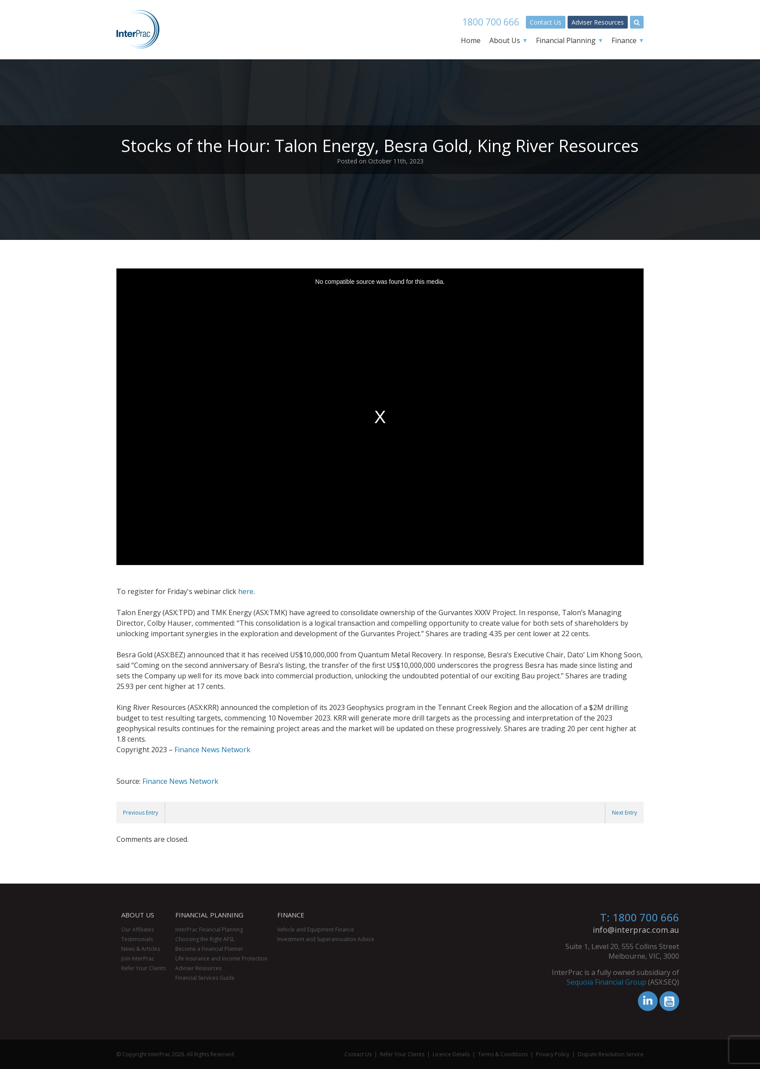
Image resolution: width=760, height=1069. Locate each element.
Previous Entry (140, 812)
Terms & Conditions (503, 1054)
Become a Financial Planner (209, 949)
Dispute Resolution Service (611, 1054)
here (245, 591)
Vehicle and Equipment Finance (315, 929)
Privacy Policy (552, 1054)
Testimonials (137, 939)
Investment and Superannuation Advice (325, 939)
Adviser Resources (598, 22)
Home (471, 40)
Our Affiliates (137, 929)
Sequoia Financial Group (716, 982)
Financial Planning (566, 40)
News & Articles (140, 949)
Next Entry (624, 812)
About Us (504, 40)
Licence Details (451, 1054)
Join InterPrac (137, 958)
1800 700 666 (490, 22)
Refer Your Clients (143, 968)
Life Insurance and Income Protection (221, 958)
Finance (624, 40)
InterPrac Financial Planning (209, 929)
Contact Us (545, 22)
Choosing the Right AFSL (205, 939)
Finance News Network (212, 749)
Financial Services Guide (205, 978)
